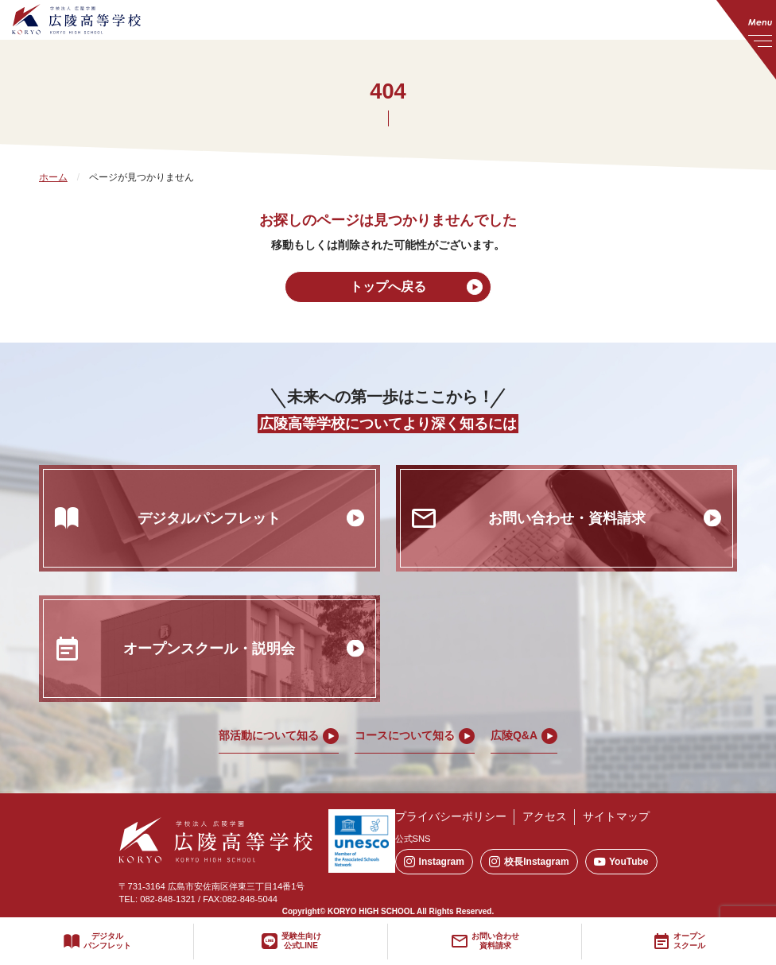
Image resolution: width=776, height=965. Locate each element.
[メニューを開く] (746, 39)
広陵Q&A (514, 735)
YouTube (621, 862)
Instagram (434, 862)
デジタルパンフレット (107, 941)
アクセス (544, 816)
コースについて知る (405, 735)
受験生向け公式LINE (301, 941)
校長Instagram (528, 862)
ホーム (53, 177)
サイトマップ (616, 816)
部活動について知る (269, 735)
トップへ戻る (388, 286)
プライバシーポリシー (450, 816)
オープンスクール (689, 941)
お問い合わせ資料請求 (495, 941)
